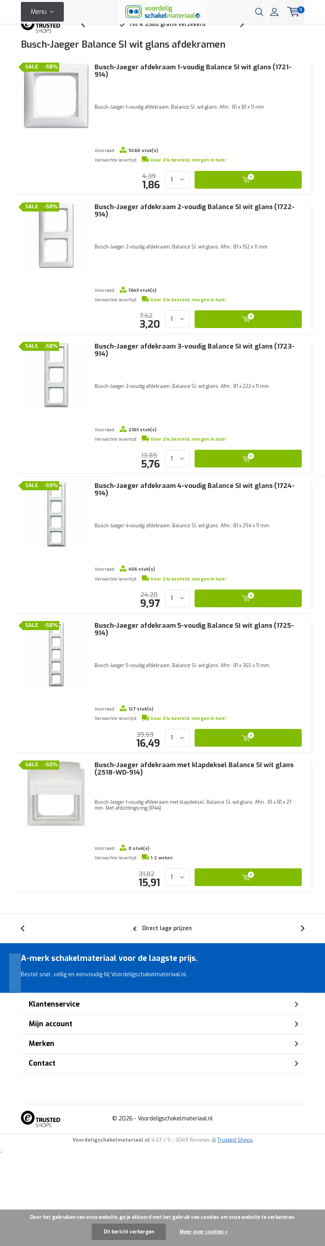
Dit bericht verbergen (129, 1232)
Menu (38, 11)
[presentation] (87, 37)
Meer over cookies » (204, 1232)
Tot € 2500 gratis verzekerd (167, 37)
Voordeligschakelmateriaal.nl (175, 1199)
